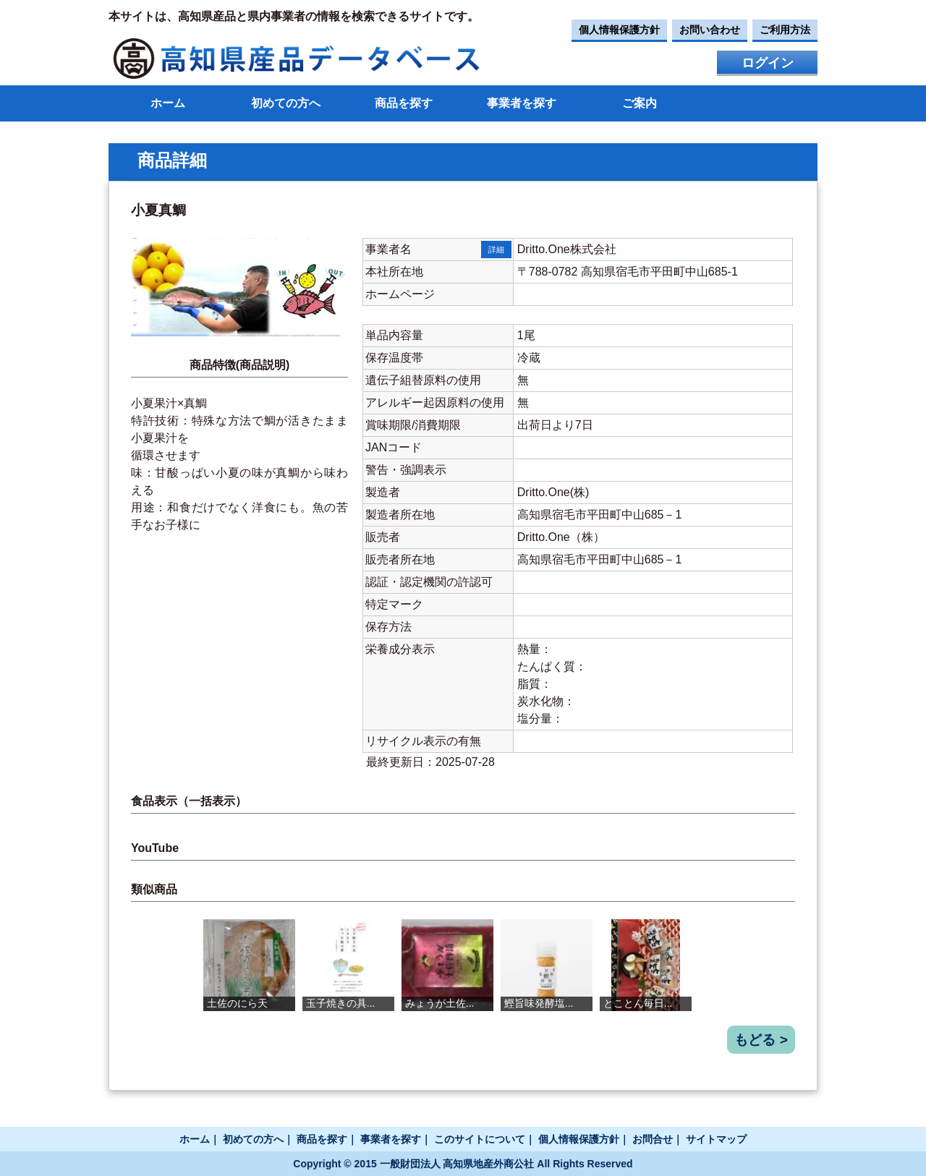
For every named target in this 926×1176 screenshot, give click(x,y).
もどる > (761, 1039)
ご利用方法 (785, 29)
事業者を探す (521, 103)
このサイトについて (479, 1139)
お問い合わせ (709, 29)
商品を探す (404, 103)
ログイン (768, 63)
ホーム (167, 103)
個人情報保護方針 (619, 29)
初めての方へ (285, 103)
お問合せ (652, 1139)
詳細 (496, 249)
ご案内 (639, 103)
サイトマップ (716, 1139)
